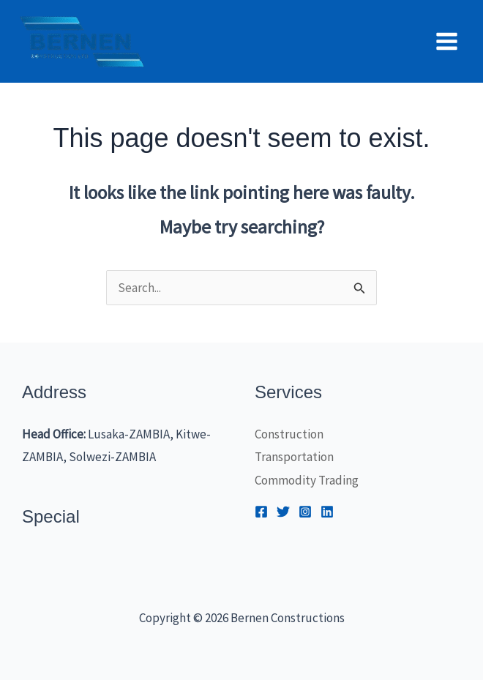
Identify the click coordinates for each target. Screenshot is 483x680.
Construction (289, 434)
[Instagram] (305, 511)
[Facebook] (261, 511)
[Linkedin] (327, 511)
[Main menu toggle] (447, 41)
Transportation (294, 457)
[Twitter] (283, 511)
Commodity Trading (307, 480)
